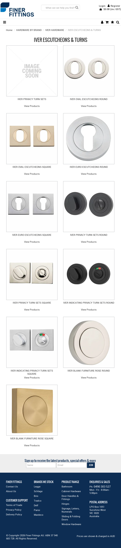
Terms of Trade (14, 505)
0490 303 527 (102, 486)
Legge (37, 486)
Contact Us (12, 486)
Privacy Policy (13, 509)
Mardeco (38, 514)
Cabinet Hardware (71, 491)
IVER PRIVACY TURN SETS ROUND (88, 234)
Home (9, 30)
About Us (11, 491)
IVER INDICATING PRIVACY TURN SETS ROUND (88, 302)
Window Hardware (71, 524)
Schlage (38, 491)
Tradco (37, 500)
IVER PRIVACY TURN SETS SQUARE (32, 302)
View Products (32, 106)
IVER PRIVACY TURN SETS (32, 99)
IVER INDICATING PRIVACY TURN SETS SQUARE (32, 372)
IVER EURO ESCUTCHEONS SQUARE (31, 234)
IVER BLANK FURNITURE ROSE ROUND (89, 370)
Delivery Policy (14, 514)
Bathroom (67, 486)
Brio (36, 495)
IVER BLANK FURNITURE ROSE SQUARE (32, 438)
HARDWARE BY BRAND (29, 30)
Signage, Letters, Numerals (70, 510)
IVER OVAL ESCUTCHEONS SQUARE (32, 166)
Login (102, 6)
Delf (36, 505)
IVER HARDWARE (54, 30)
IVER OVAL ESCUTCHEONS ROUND (88, 99)
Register (115, 5)
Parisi (37, 510)
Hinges (65, 503)
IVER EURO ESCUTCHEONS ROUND (89, 166)
